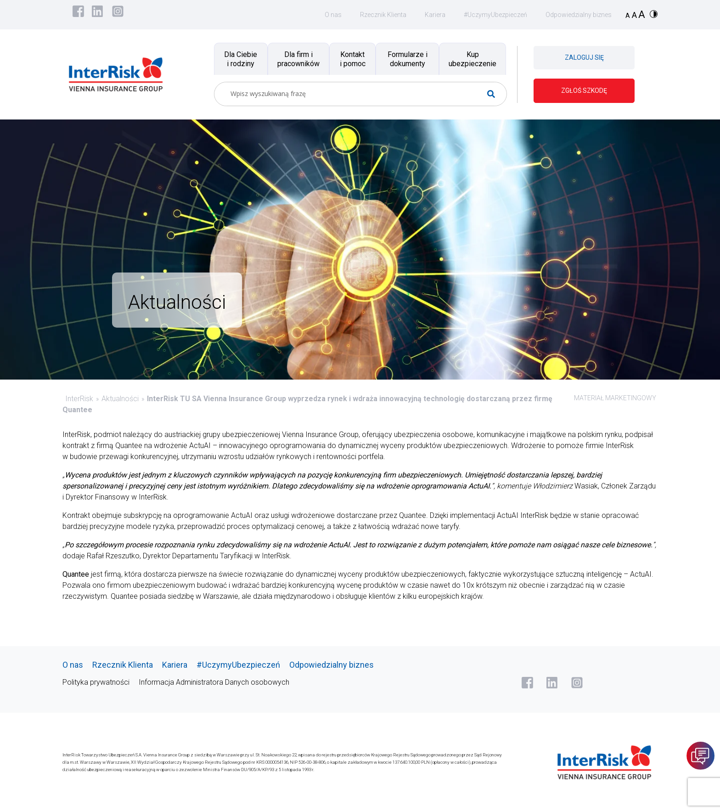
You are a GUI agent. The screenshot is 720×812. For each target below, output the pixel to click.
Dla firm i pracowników (298, 59)
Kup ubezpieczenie (472, 59)
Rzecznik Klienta (383, 14)
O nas (333, 14)
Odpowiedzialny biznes (579, 14)
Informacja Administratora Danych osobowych (214, 682)
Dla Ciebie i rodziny (240, 59)
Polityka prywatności (95, 682)
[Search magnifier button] (494, 94)
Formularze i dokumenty (408, 59)
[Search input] (356, 94)
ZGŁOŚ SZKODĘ (584, 90)
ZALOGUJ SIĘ (584, 57)
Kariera (435, 14)
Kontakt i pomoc (353, 59)
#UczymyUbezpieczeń (495, 14)
